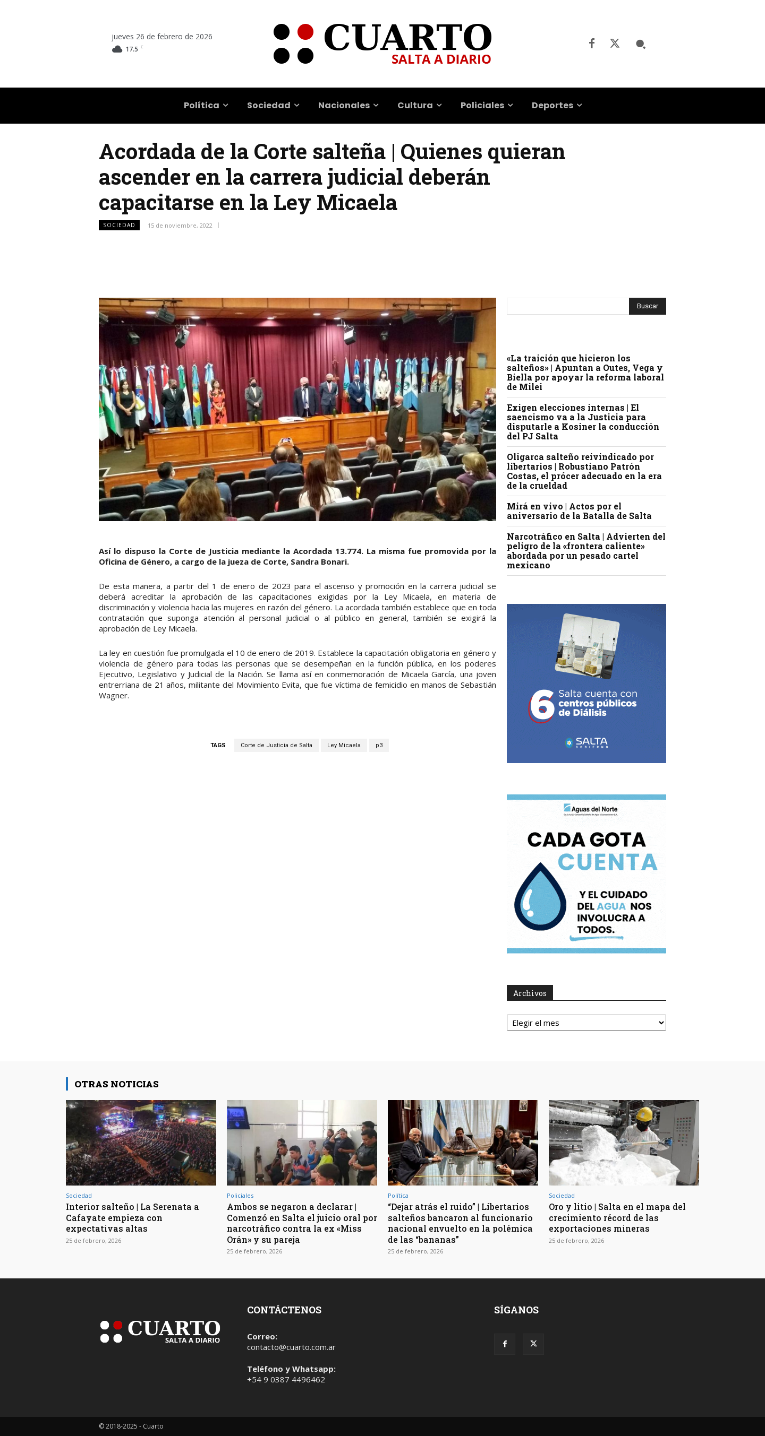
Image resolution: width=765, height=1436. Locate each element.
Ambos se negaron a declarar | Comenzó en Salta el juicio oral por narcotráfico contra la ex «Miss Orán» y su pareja (298, 1222)
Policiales (240, 1195)
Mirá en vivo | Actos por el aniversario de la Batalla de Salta (579, 510)
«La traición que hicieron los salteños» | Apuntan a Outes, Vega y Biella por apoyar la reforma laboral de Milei (585, 372)
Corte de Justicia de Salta (276, 745)
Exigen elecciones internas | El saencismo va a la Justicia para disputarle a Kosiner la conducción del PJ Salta (583, 422)
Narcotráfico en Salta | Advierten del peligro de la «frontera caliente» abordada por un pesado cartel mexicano (586, 550)
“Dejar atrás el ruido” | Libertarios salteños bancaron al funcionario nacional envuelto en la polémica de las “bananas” (462, 1222)
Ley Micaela (344, 745)
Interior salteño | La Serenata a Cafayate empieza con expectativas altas (136, 1217)
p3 (379, 745)
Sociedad (119, 225)
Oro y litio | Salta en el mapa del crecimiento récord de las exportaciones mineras (622, 1217)
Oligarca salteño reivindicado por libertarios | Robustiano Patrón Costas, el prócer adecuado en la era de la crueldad (584, 471)
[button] (640, 44)
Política (398, 1195)
